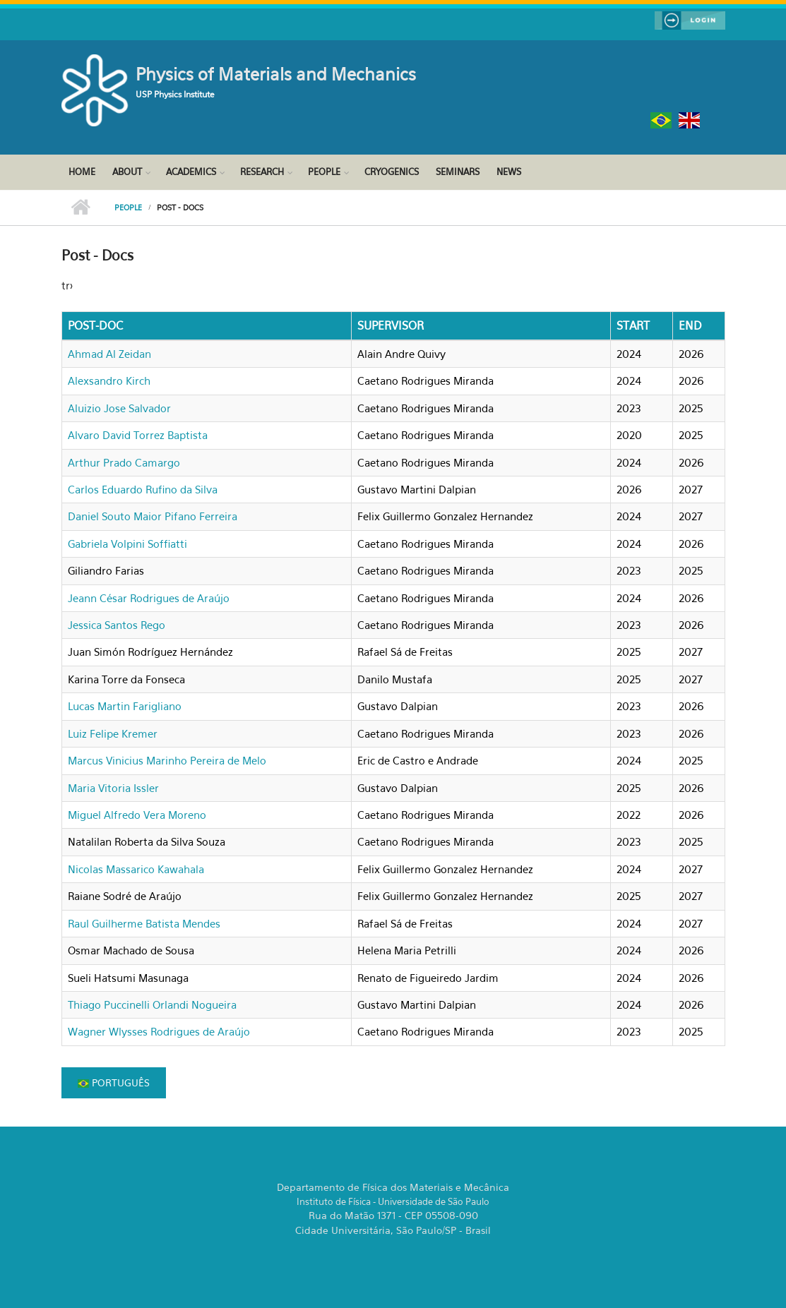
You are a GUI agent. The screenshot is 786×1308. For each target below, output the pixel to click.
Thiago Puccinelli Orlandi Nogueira (152, 1004)
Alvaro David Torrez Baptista (138, 434)
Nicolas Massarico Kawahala (136, 869)
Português (114, 1082)
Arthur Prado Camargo (124, 462)
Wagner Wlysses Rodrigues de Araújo (159, 1031)
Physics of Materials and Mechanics (276, 74)
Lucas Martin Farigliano (124, 706)
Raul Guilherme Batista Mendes (144, 923)
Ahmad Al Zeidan (109, 353)
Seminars (458, 171)
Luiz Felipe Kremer (112, 733)
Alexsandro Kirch (109, 380)
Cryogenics (391, 171)
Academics (191, 171)
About (127, 171)
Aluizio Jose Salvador (119, 408)
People (324, 171)
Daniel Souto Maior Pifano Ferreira (152, 516)
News (508, 171)
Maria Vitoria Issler (113, 787)
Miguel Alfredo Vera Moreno (137, 814)
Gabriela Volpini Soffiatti (127, 543)
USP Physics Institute (175, 94)
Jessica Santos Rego (116, 624)
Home (82, 171)
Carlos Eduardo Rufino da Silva (143, 489)
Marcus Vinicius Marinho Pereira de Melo (167, 760)
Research (262, 171)
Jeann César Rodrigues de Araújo (149, 598)
